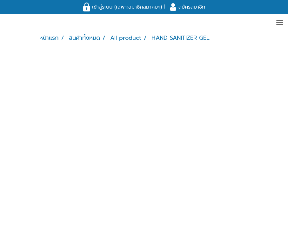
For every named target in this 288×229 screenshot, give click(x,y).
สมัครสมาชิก (191, 7)
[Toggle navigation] (280, 23)
